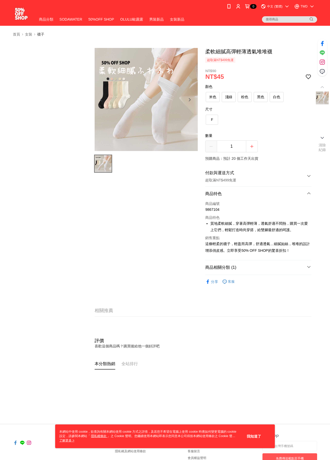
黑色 (260, 97)
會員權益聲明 (197, 458)
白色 (276, 97)
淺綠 (228, 97)
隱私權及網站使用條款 (130, 451)
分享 (211, 282)
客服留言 (194, 451)
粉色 (244, 97)
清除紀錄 (322, 147)
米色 (212, 97)
